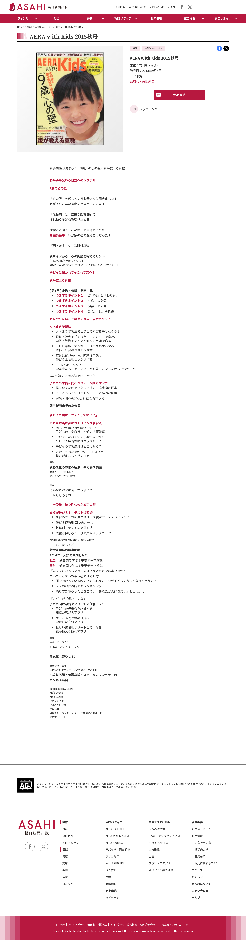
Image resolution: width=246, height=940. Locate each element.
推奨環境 (102, 924)
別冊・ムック (70, 843)
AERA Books (113, 843)
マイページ (112, 897)
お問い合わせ (157, 7)
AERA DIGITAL (114, 829)
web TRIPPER (114, 863)
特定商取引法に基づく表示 (176, 924)
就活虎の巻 (201, 849)
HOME (20, 27)
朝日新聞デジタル (149, 924)
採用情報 (197, 836)
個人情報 (60, 924)
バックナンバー (150, 109)
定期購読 (179, 95)
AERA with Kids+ (116, 836)
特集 (108, 877)
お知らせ (197, 877)
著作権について (137, 7)
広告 (151, 856)
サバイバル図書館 (116, 849)
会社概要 (120, 7)
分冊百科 (67, 836)
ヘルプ (171, 7)
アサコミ (111, 856)
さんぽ (110, 870)
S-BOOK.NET (157, 843)
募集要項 (200, 856)
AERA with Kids (43, 27)
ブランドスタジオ (159, 863)
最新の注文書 (157, 829)
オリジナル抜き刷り (161, 870)
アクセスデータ (76, 924)
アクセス (197, 870)
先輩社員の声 (203, 843)
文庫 (65, 863)
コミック (67, 884)
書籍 (65, 849)
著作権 (91, 924)
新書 (65, 870)
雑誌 (29, 27)
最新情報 (156, 18)
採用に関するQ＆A (206, 863)
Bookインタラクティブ (163, 836)
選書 (65, 877)
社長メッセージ (201, 829)
